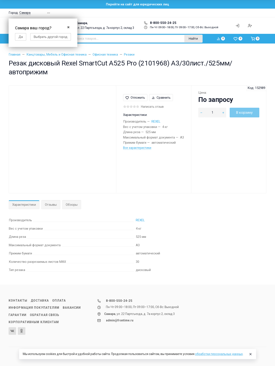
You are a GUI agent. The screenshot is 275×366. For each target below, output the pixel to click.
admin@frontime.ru (119, 320)
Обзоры (72, 205)
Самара (25, 13)
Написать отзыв (152, 106)
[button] (226, 13)
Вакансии (72, 307)
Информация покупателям (34, 307)
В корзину (244, 112)
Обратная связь (45, 315)
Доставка (40, 300)
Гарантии (17, 315)
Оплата (59, 300)
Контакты (18, 300)
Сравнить (161, 98)
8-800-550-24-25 (160, 23)
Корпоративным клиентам (34, 322)
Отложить (135, 98)
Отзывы (51, 205)
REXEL (155, 121)
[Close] (250, 354)
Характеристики (24, 205)
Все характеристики (137, 148)
